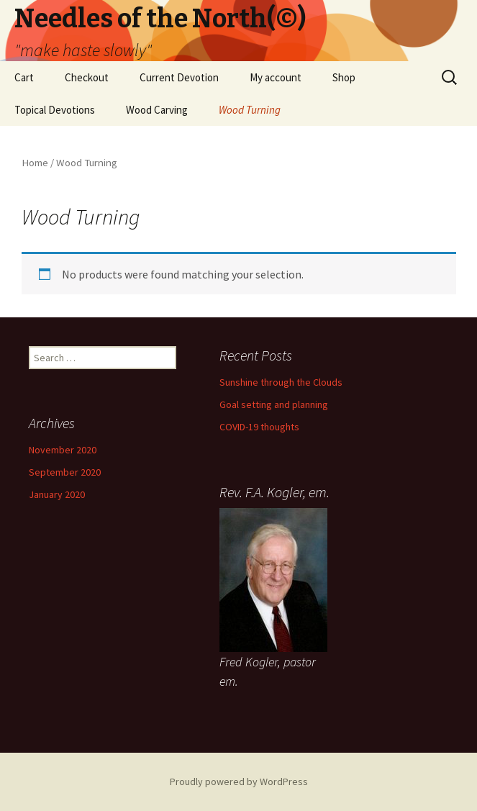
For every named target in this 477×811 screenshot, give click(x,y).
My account (275, 77)
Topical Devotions (54, 110)
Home (35, 162)
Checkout (87, 77)
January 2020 (57, 494)
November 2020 (62, 449)
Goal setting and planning (273, 404)
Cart (24, 77)
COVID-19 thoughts (259, 426)
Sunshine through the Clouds (280, 382)
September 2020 (65, 472)
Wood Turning (250, 110)
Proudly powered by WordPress (239, 781)
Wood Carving (157, 110)
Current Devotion (179, 77)
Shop (343, 77)
